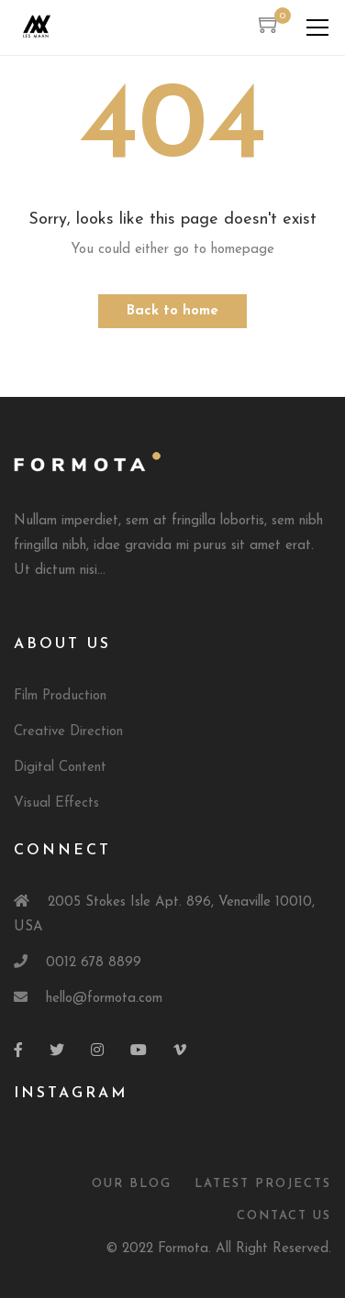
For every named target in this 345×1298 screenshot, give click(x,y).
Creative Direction (68, 732)
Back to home (172, 311)
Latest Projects (263, 1184)
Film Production (60, 696)
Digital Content (60, 768)
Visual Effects (56, 803)
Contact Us (284, 1216)
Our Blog (132, 1184)
